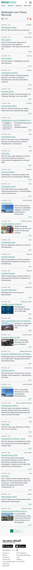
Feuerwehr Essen (6, 203)
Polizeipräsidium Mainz (8, 186)
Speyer (30, 318)
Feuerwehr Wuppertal (8, 257)
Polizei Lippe (5, 153)
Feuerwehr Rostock (7, 91)
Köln (30, 473)
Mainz (30, 184)
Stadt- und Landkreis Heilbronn (24, 403)
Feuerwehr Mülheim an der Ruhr (11, 224)
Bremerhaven (28, 368)
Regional (19, 5)
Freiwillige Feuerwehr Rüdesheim (11, 304)
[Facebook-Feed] (27, 18)
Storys (3, 5)
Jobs (17, 557)
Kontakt (4, 555)
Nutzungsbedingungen (23, 555)
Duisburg (29, 55)
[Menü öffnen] (30, 2)
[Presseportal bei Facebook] (12, 550)
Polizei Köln (5, 476)
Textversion (6, 557)
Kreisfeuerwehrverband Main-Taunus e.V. (14, 511)
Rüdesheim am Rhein (26, 301)
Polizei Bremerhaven (7, 370)
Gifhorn (30, 494)
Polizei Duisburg (6, 58)
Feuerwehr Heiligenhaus (9, 290)
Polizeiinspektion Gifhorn (9, 27)
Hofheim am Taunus (27, 508)
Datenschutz (6, 559)
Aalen (30, 134)
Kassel (30, 436)
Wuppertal (29, 254)
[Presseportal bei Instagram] (16, 550)
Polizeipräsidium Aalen (8, 137)
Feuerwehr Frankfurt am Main (10, 337)
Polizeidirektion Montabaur (9, 73)
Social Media (20, 561)
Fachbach (29, 70)
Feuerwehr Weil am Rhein (9, 455)
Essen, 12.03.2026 (27, 200)
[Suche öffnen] (26, 2)
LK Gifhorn (29, 25)
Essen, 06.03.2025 (27, 384)
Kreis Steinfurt (28, 37)
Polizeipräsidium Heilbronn (9, 405)
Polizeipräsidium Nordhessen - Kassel (13, 438)
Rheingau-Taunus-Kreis (26, 351)
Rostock (30, 89)
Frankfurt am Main (27, 334)
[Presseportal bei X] (14, 550)
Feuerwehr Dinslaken (8, 172)
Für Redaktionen (21, 553)
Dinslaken (29, 169)
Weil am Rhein (28, 452)
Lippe (30, 150)
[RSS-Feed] (30, 18)
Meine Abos (28, 5)
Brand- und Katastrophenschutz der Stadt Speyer (16, 321)
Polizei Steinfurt (6, 40)
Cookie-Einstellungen (9, 561)
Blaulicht (11, 5)
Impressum (5, 553)
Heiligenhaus (28, 287)
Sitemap (19, 559)
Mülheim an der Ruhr (26, 221)
